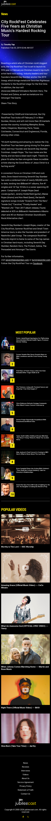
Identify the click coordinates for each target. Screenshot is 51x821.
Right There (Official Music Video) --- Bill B (20, 707)
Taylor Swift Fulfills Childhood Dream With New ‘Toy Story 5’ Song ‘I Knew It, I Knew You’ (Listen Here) (32, 437)
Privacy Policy (25, 786)
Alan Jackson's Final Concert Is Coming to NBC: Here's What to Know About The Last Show (32, 453)
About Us (25, 778)
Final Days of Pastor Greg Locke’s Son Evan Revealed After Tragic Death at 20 (31, 371)
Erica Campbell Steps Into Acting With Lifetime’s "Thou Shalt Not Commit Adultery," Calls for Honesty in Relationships (32, 470)
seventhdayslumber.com (17, 260)
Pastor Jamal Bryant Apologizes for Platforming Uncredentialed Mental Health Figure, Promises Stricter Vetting (32, 340)
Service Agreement (25, 782)
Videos (26, 774)
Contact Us (25, 794)
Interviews (25, 771)
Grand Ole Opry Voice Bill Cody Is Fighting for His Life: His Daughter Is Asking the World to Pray (33, 486)
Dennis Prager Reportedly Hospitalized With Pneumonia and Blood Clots (31, 420)
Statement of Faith (25, 790)
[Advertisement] (25, 319)
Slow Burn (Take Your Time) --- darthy (18, 746)
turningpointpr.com (41, 260)
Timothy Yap (9, 44)
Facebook (37, 263)
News (25, 763)
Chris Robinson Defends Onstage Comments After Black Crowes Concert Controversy (31, 404)
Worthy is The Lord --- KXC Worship (17, 547)
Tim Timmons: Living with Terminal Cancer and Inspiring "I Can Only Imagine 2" (32, 388)
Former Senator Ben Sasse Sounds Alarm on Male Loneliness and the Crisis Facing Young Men (31, 356)
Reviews (25, 767)
